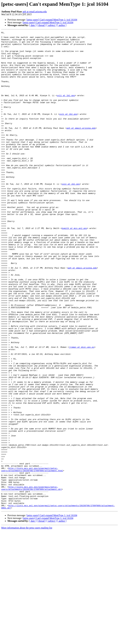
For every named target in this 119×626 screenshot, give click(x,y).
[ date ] (32, 25)
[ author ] (61, 25)
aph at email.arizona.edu (34, 11)
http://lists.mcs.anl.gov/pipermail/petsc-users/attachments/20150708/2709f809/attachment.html (32, 557)
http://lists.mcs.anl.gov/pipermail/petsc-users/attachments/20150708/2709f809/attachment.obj (31, 579)
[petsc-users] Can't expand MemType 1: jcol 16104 (51, 19)
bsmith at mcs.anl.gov (74, 267)
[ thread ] (41, 25)
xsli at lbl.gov (66, 108)
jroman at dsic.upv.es (81, 410)
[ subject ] (52, 25)
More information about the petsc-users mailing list (26, 623)
